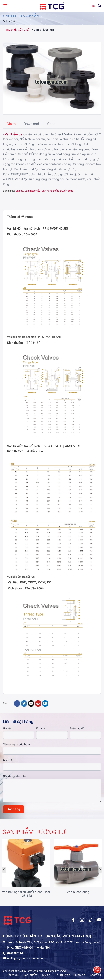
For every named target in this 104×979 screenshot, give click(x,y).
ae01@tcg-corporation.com (25, 958)
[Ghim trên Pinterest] (38, 703)
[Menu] (5, 6)
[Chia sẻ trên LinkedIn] (45, 703)
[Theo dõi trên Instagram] (82, 920)
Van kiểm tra (14, 134)
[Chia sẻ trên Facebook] (17, 703)
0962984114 (15, 953)
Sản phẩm (24, 29)
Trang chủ (9, 29)
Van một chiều (32, 190)
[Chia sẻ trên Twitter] (24, 703)
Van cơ (19, 190)
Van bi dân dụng (78, 892)
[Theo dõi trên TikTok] (91, 920)
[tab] (11, 123)
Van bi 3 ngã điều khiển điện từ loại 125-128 (26, 894)
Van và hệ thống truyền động (57, 190)
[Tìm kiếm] (99, 6)
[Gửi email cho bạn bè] (31, 703)
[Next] (100, 869)
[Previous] (4, 869)
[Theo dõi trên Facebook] (73, 920)
